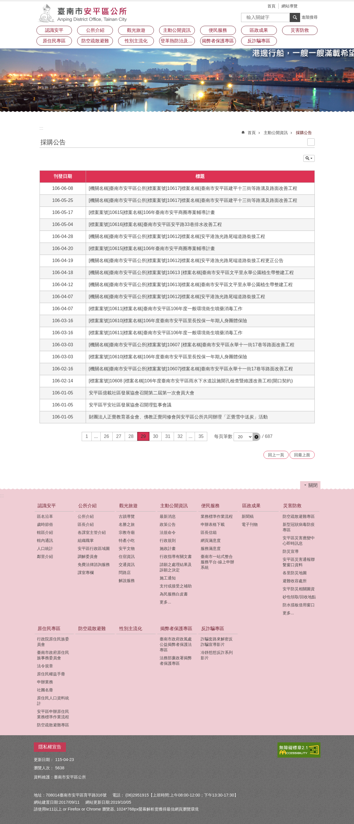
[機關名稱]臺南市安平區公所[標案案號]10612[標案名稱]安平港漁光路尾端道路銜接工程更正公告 (186, 260)
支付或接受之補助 (176, 586)
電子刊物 (250, 524)
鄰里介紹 (45, 556)
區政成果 (251, 505)
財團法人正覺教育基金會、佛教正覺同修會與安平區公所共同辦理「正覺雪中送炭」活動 (178, 416)
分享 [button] (316, 6)
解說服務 (127, 580)
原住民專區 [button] (54, 40)
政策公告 (168, 524)
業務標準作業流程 (217, 516)
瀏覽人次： (44, 768)
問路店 (125, 572)
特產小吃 (127, 540)
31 (167, 436)
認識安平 (47, 505)
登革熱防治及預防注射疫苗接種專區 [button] (178, 40)
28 (131, 436)
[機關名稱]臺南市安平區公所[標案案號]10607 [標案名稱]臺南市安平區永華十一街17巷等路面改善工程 (191, 344)
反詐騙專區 (212, 628)
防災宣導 (291, 551)
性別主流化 (136, 40)
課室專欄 (86, 572)
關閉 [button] (313, 485)
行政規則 (168, 540)
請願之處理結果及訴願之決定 (176, 567)
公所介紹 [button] (95, 30)
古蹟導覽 (127, 516)
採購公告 (304, 132)
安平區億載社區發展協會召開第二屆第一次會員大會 (141, 392)
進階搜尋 (310, 17)
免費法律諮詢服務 (94, 564)
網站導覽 (289, 6)
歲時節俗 (45, 524)
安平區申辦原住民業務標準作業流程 (53, 714)
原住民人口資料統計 (53, 701)
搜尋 (245, 15)
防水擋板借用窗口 (299, 605)
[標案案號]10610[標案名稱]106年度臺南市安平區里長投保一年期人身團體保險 (168, 320)
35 (201, 436)
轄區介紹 (45, 532)
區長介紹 (86, 524)
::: (41, 128)
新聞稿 (248, 516)
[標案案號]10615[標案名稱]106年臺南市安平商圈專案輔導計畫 (152, 212)
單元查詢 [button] (309, 158)
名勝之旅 (127, 524)
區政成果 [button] (259, 30)
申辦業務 (45, 682)
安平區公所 (84, 12)
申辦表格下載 (213, 524)
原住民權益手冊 (51, 674)
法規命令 (168, 532)
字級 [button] (307, 6)
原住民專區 (49, 628)
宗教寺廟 (127, 532)
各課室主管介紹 (92, 532)
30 (155, 436)
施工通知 (168, 578)
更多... (165, 602)
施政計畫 (168, 548)
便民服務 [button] (218, 30)
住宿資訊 (127, 556)
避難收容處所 (295, 581)
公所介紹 (87, 505)
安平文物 (127, 548)
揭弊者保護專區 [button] (218, 40)
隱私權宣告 (49, 746)
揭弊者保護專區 (176, 628)
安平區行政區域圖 (94, 548)
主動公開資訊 (276, 132)
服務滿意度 (211, 548)
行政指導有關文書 (176, 556)
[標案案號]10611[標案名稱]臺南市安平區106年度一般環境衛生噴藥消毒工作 (166, 308)
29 (143, 436)
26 (106, 436)
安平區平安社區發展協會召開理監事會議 (130, 404)
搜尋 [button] (295, 17)
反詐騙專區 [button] (258, 40)
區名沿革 (45, 516)
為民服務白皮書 (174, 594)
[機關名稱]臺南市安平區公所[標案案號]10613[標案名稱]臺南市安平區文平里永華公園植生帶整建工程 (191, 284)
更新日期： (44, 759)
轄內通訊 (45, 540)
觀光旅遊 (128, 505)
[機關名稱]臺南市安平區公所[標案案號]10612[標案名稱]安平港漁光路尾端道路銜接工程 (177, 236)
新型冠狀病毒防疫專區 (299, 527)
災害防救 (292, 505)
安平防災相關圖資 (299, 589)
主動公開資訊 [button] (177, 30)
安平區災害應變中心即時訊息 (299, 541)
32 (180, 436)
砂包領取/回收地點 (299, 597)
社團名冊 (45, 690)
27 (118, 436)
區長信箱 (209, 532)
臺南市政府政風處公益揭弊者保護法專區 (176, 644)
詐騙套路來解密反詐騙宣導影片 (217, 642)
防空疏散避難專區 (299, 516)
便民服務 (210, 505)
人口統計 (45, 548)
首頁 (271, 6)
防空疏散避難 (95, 40)
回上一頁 (276, 455)
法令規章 (45, 666)
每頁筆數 (223, 436)
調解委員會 (88, 556)
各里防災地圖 (295, 573)
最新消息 (168, 516)
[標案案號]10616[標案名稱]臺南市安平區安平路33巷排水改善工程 (155, 224)
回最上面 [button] (302, 455)
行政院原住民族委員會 (53, 642)
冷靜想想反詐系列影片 (217, 655)
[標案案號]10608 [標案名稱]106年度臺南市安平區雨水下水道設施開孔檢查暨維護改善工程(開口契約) (191, 380)
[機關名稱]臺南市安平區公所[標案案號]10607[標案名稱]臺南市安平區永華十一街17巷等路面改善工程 (191, 368)
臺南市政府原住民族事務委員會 (53, 655)
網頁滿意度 (211, 540)
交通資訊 (127, 564)
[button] (257, 436)
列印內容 (311, 142)
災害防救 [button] (300, 30)
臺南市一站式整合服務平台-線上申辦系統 (217, 562)
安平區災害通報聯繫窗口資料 (299, 562)
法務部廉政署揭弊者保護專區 (176, 661)
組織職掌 (86, 540)
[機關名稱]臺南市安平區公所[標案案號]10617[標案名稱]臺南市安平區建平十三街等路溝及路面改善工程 (193, 188)
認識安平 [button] (54, 30)
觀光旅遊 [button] (136, 30)
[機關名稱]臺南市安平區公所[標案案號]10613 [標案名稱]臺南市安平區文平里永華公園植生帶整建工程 (191, 272)
